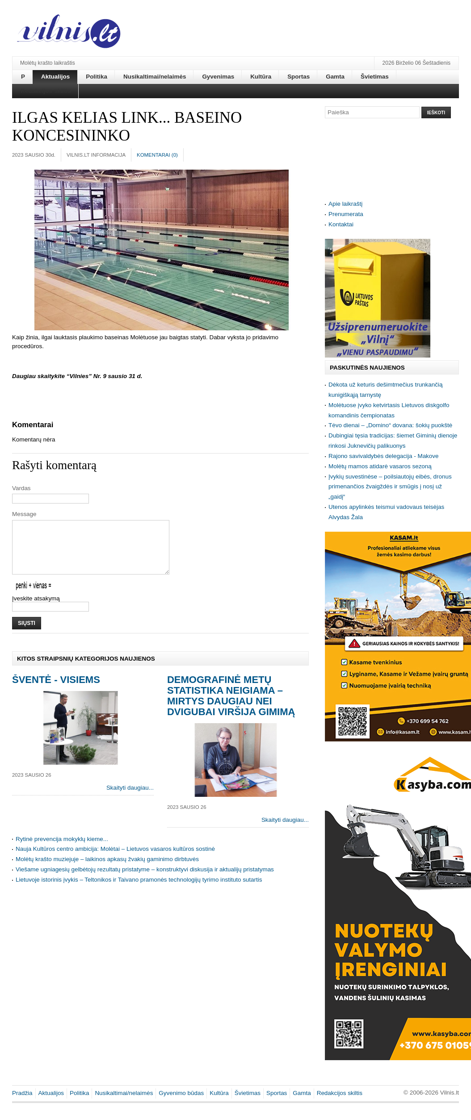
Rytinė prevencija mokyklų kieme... (62, 849)
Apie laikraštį (345, 203)
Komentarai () (157, 155)
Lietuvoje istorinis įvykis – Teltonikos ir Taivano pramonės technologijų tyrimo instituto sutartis (139, 890)
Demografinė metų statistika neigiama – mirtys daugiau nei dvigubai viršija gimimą (231, 706)
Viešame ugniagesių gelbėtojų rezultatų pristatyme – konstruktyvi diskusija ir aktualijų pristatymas (145, 880)
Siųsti (26, 634)
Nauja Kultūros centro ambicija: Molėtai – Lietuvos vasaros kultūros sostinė (115, 859)
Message (24, 514)
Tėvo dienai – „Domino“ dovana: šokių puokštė (390, 425)
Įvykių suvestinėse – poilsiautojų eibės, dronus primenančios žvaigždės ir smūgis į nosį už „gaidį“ (390, 486)
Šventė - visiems (56, 690)
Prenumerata (345, 214)
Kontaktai (340, 224)
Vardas (21, 488)
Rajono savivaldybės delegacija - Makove (383, 456)
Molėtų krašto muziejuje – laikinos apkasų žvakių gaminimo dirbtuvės (107, 869)
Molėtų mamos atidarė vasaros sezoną (380, 466)
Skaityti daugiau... (130, 798)
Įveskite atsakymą (36, 609)
